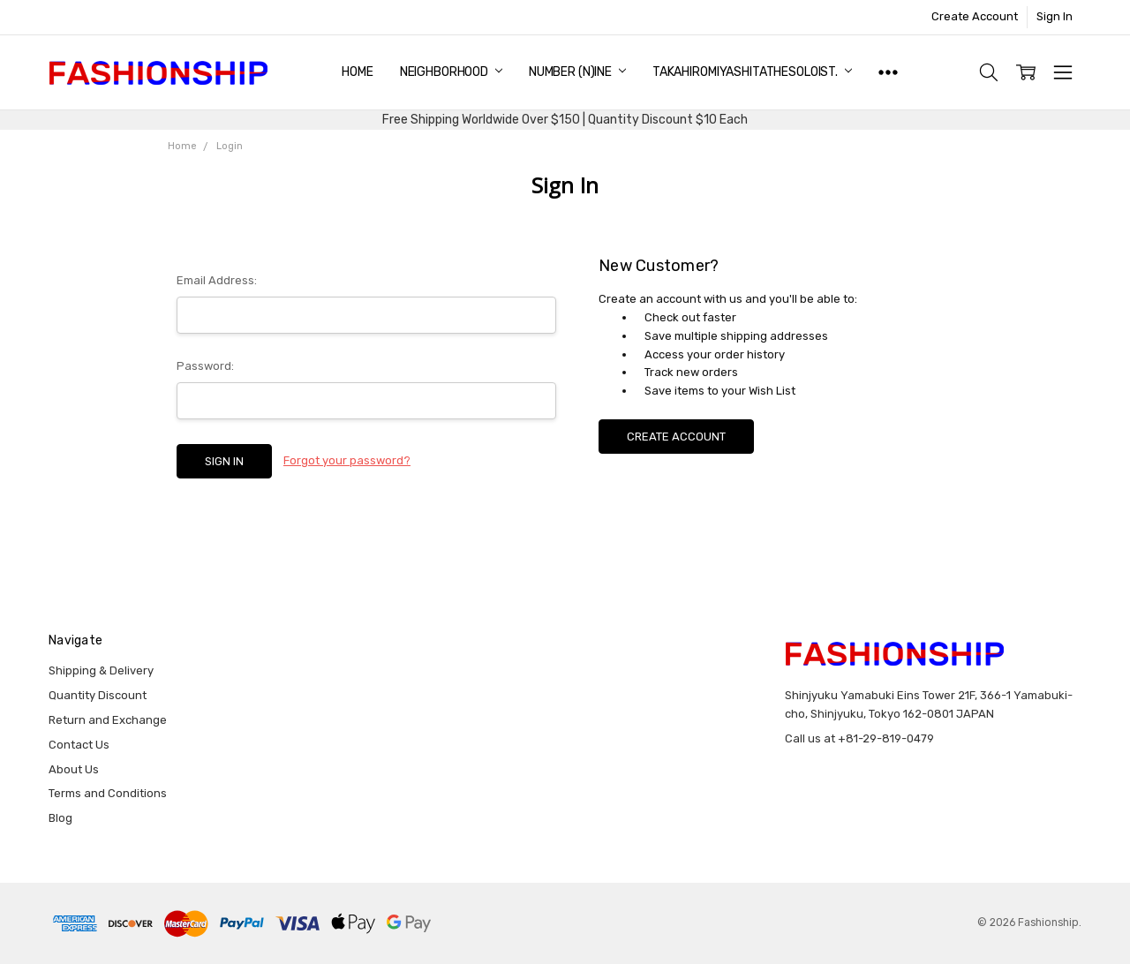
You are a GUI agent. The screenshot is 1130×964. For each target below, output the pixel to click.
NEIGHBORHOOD (451, 71)
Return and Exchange (108, 720)
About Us (74, 769)
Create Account (974, 16)
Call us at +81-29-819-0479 (859, 738)
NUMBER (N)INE (577, 71)
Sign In (1054, 16)
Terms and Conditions (108, 793)
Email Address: (217, 280)
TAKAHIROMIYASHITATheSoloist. (752, 71)
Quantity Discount (98, 695)
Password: (205, 366)
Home (357, 71)
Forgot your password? (347, 460)
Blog (60, 818)
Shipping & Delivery (101, 670)
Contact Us (79, 744)
